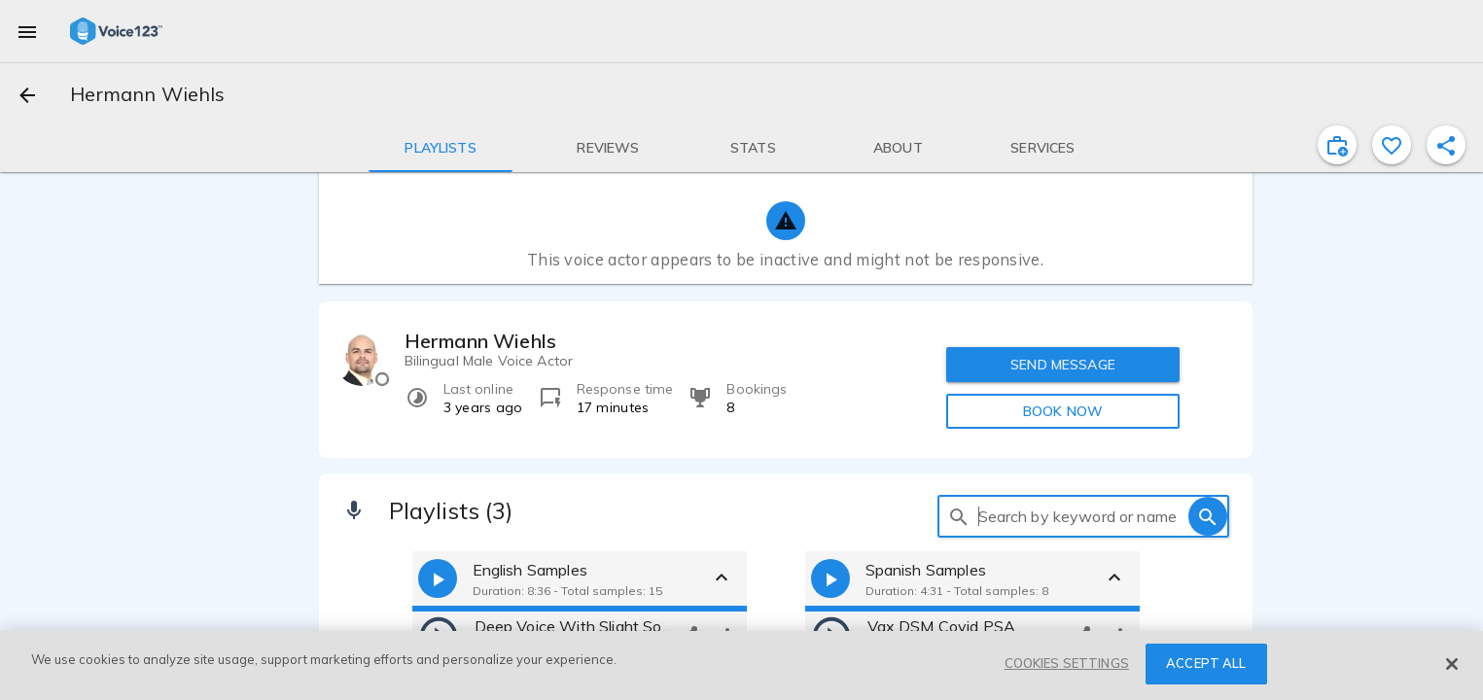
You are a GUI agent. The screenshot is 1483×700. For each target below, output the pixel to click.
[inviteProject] (1337, 144)
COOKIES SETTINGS (1067, 663)
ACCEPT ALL (1206, 663)
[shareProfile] (1446, 144)
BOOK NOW (1063, 411)
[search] (958, 516)
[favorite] (1391, 144)
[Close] (1451, 664)
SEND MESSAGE (1062, 364)
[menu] (27, 31)
